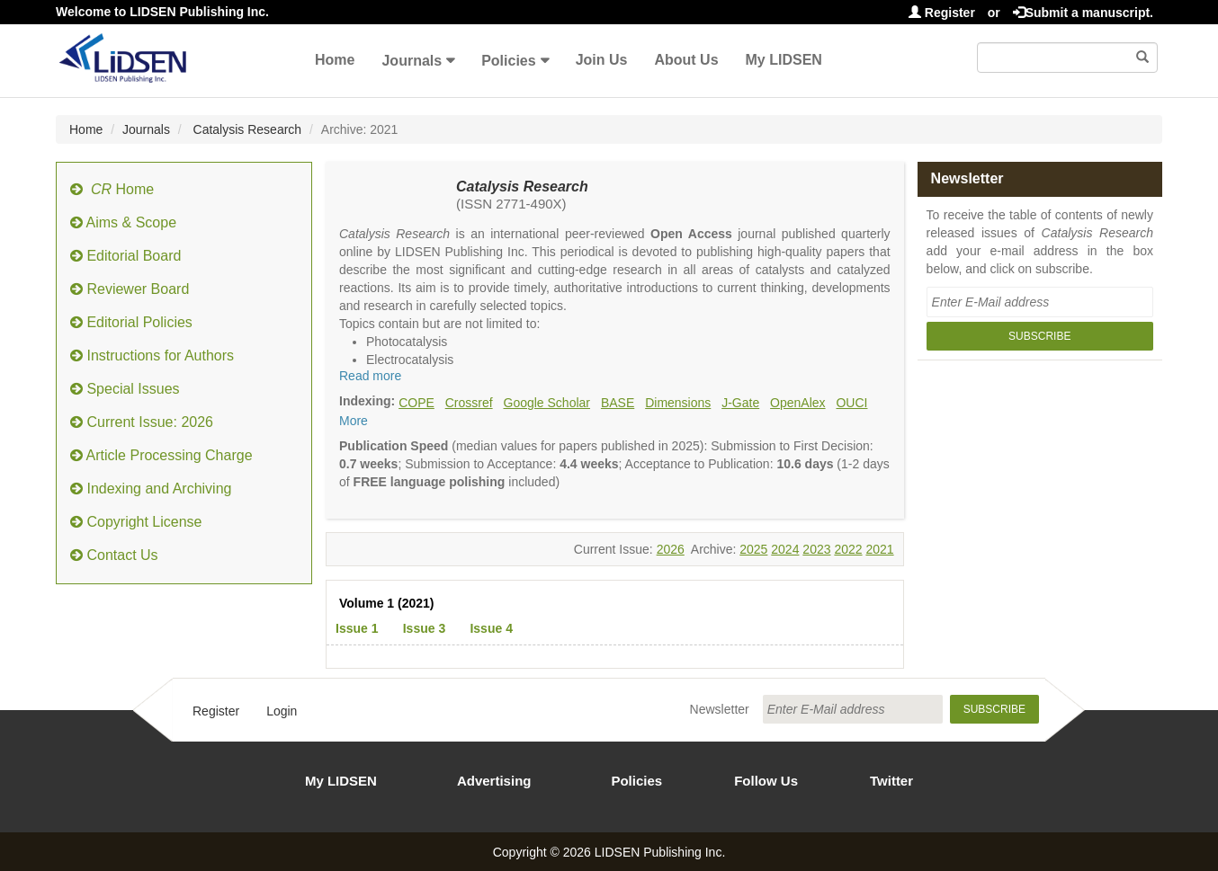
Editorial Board (125, 255)
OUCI (851, 403)
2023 (816, 549)
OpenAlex (797, 403)
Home (334, 59)
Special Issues (125, 388)
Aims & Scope (123, 222)
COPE (416, 403)
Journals (411, 60)
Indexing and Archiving (150, 488)
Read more (370, 376)
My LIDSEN (784, 59)
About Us (686, 59)
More (353, 420)
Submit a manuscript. (1083, 12)
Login (281, 711)
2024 (785, 549)
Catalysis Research (246, 129)
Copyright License (136, 521)
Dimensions (678, 403)
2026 (671, 549)
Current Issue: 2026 (141, 422)
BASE (617, 403)
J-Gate (740, 403)
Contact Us (114, 555)
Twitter (891, 780)
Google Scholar (547, 403)
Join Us (602, 59)
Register (942, 12)
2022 (848, 549)
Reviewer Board (129, 289)
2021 (879, 549)
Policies (508, 60)
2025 (753, 549)
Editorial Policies (131, 322)
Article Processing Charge (161, 455)
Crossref (469, 403)
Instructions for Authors (152, 355)
